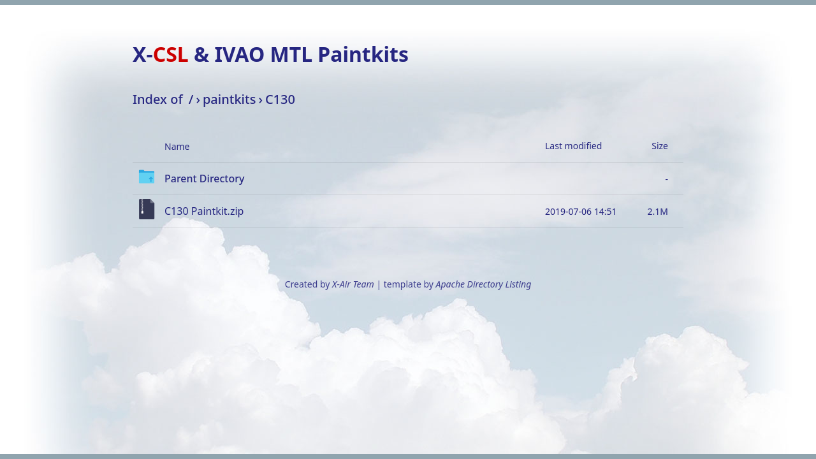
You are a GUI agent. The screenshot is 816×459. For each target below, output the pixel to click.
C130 (280, 99)
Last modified (573, 146)
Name (176, 146)
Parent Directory (204, 178)
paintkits (229, 99)
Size (660, 146)
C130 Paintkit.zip (204, 211)
